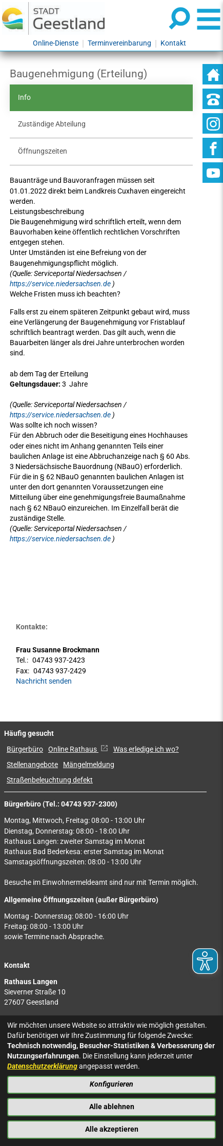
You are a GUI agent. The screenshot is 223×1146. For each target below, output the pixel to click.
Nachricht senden (44, 681)
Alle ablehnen (111, 1106)
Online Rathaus (78, 749)
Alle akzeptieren (111, 1129)
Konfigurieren (111, 1084)
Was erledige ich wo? (146, 749)
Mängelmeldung (88, 764)
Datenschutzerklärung (42, 1066)
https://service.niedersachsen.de (61, 284)
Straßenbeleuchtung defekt (50, 780)
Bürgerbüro (25, 749)
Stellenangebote (32, 764)
